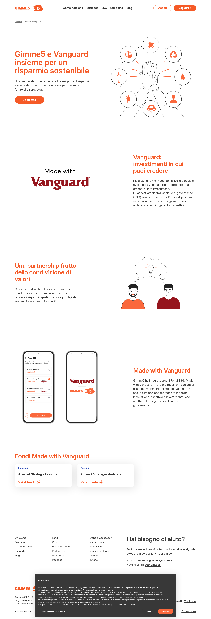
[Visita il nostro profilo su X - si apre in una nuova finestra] (187, 592)
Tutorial (94, 559)
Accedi (162, 8)
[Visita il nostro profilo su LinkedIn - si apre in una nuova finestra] (193, 592)
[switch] (31, 611)
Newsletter (58, 555)
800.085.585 (153, 564)
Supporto (116, 8)
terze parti (76, 592)
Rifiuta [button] (149, 611)
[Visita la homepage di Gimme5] (29, 8)
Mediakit (94, 555)
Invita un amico (98, 542)
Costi (55, 542)
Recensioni (96, 546)
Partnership (58, 551)
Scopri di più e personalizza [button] (53, 611)
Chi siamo (20, 537)
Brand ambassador (101, 537)
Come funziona (73, 8)
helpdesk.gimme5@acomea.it (155, 560)
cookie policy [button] (107, 590)
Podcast (57, 559)
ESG (104, 8)
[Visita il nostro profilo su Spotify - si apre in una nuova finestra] (182, 592)
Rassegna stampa (100, 551)
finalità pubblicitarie (155, 595)
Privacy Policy (188, 611)
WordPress (190, 601)
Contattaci (30, 100)
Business (92, 8)
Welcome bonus (61, 546)
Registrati (184, 8)
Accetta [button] (165, 611)
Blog (129, 8)
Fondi (55, 537)
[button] (172, 578)
